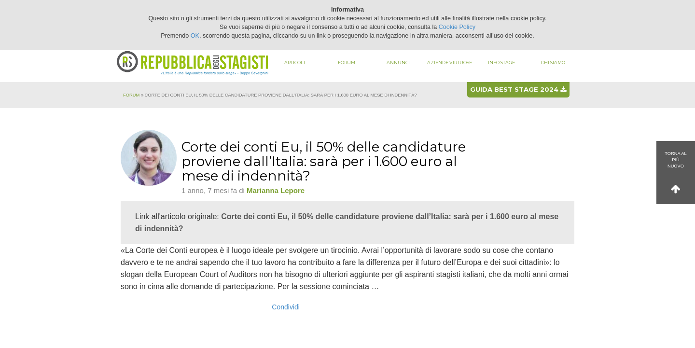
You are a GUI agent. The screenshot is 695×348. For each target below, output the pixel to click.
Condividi (286, 307)
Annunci (398, 62)
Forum (346, 62)
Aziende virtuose (449, 62)
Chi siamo (553, 62)
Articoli (294, 62)
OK (195, 35)
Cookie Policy (457, 27)
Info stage (501, 62)
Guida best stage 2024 (518, 89)
